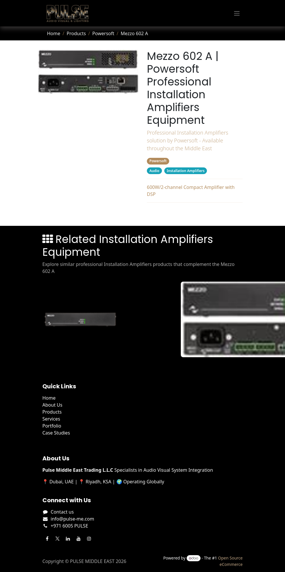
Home (53, 33)
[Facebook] (47, 538)
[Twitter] (57, 538)
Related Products (195, 213)
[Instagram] (89, 538)
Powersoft (103, 33)
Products (76, 33)
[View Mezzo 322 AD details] (84, 319)
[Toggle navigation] (237, 13)
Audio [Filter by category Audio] (154, 170)
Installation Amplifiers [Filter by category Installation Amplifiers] (186, 170)
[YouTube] (78, 538)
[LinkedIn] (68, 538)
